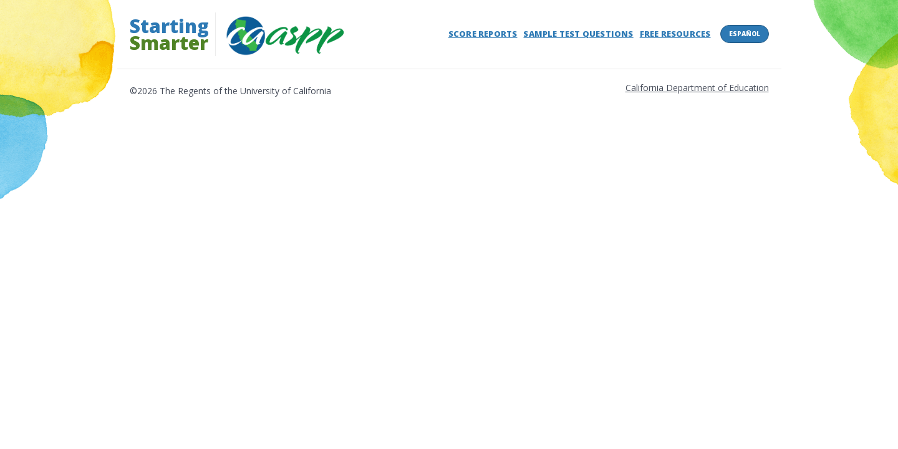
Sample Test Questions (578, 33)
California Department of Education (697, 88)
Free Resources (675, 33)
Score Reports (483, 33)
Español (744, 33)
